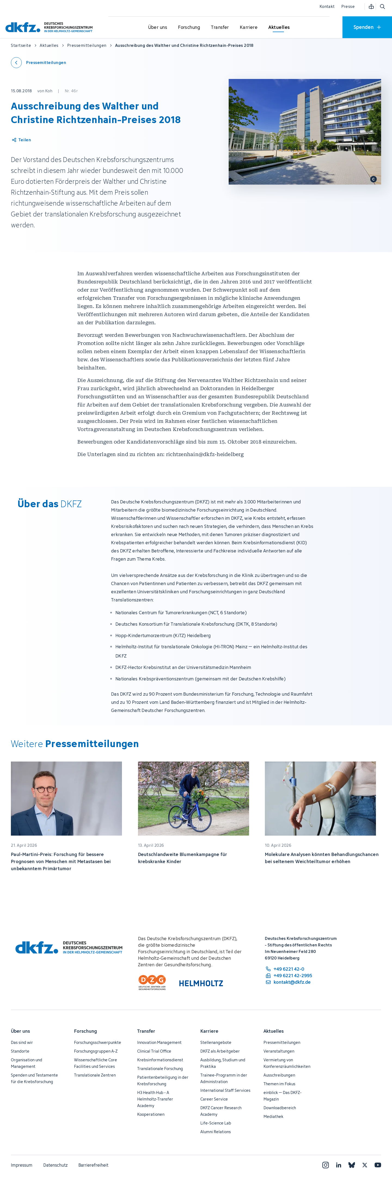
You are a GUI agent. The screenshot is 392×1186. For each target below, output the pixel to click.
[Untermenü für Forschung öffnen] (189, 27)
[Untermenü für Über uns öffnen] (157, 27)
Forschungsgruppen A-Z (96, 1051)
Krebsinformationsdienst (160, 1060)
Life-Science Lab (215, 1123)
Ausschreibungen (279, 1075)
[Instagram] (325, 1165)
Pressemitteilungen (282, 1042)
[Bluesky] (351, 1165)
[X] (365, 1165)
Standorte (20, 1051)
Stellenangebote (215, 1042)
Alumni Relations (215, 1132)
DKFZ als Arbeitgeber (220, 1051)
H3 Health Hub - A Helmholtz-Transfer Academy (155, 1099)
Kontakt (327, 6)
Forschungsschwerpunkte (97, 1042)
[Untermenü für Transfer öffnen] (219, 27)
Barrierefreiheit (93, 1165)
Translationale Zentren (95, 1075)
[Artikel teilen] (21, 140)
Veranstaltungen (279, 1051)
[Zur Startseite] (50, 27)
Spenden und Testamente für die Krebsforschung (34, 1078)
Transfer (146, 1031)
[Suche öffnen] (382, 6)
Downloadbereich (280, 1108)
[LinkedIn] (338, 1165)
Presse (348, 6)
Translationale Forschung (160, 1068)
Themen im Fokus (279, 1084)
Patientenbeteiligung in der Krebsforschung (162, 1080)
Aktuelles (274, 1031)
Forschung (85, 1031)
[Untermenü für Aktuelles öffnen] (279, 27)
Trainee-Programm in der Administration (223, 1078)
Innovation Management (159, 1042)
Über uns (20, 1031)
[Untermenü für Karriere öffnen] (248, 27)
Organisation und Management (26, 1063)
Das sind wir (22, 1042)
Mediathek (273, 1116)
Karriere (209, 1031)
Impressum (21, 1165)
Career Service (214, 1099)
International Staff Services (225, 1090)
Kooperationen (150, 1114)
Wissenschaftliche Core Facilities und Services (95, 1063)
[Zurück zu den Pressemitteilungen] (38, 62)
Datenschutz (55, 1165)
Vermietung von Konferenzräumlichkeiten (287, 1063)
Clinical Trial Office (154, 1051)
